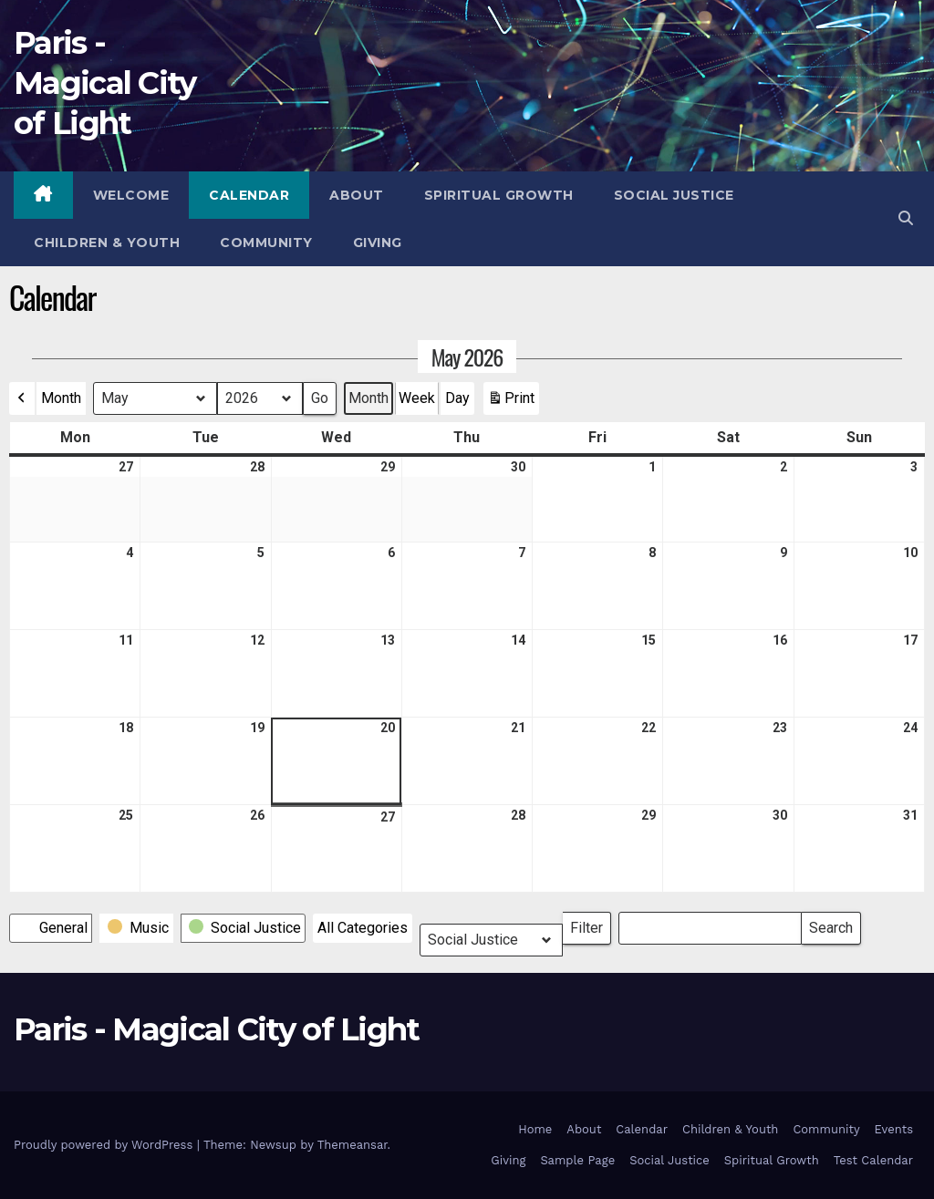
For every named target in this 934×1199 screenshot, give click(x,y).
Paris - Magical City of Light (105, 83)
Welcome (131, 195)
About (356, 195)
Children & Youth (107, 242)
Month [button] (61, 398)
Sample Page (577, 1160)
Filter (590, 924)
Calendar (249, 195)
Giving (377, 242)
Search (830, 924)
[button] (905, 218)
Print (510, 402)
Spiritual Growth (499, 195)
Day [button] (457, 398)
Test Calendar (873, 1160)
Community (266, 242)
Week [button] (417, 398)
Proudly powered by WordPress (105, 1145)
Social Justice (674, 195)
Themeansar (352, 1145)
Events (894, 1129)
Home (535, 1129)
